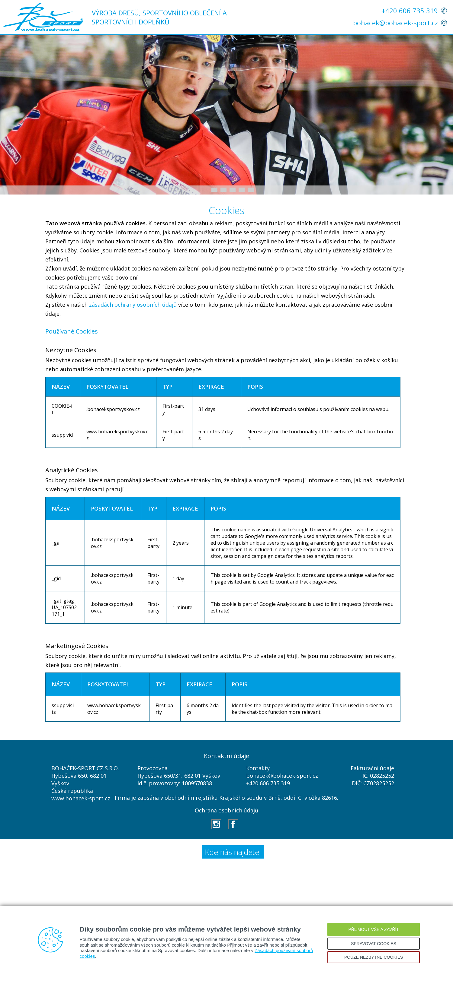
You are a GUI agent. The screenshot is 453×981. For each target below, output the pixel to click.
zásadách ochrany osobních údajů (133, 304)
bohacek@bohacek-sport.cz (395, 22)
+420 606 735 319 (410, 10)
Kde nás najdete (232, 852)
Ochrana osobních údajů (226, 810)
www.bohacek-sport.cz (80, 798)
